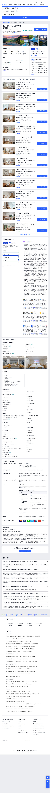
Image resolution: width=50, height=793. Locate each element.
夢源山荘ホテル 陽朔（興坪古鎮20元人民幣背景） (16, 636)
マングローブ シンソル (25, 691)
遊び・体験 (29, 4)
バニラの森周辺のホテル (10, 671)
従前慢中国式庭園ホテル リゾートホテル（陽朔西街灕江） (17, 658)
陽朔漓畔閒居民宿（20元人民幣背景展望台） (14, 643)
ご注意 (4, 410)
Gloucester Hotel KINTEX (21, 711)
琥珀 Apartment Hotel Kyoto (25, 696)
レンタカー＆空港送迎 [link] (39, 4)
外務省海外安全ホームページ (8, 725)
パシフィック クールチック (35, 703)
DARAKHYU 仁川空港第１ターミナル (13, 691)
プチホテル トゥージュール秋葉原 (12, 696)
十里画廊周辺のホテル (10, 673)
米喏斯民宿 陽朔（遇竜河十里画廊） (13, 651)
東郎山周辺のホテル (31, 671)
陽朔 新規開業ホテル (17, 681)
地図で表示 (33, 74)
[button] (39, 2)
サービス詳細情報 (5, 728)
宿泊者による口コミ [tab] (11, 79)
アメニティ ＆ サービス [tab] (23, 79)
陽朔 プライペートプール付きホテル (29, 681)
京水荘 (27, 703)
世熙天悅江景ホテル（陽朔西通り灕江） (14, 661)
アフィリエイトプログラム (38, 725)
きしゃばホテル (15, 706)
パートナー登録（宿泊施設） (39, 728)
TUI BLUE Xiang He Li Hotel (26, 651)
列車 (24, 4)
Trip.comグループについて (23, 732)
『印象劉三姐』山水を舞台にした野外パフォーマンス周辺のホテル (19, 668)
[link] (36, 2)
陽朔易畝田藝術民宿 (30, 648)
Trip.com (3, 614)
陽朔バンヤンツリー (27, 661)
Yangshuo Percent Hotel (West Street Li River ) (15, 638)
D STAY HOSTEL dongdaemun (11, 708)
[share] (47, 782)
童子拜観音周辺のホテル (21, 671)
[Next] (47, 362)
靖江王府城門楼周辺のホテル (11, 666)
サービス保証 (4, 723)
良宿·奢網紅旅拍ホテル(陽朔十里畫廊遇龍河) (15, 641)
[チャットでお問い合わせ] (47, 786)
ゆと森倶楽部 (8, 706)
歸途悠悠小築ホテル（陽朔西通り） (34, 636)
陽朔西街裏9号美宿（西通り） (12, 646)
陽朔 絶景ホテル (9, 681)
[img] (11, 40)
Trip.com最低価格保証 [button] (29, 30)
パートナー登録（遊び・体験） (39, 732)
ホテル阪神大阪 (31, 706)
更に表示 (4, 70)
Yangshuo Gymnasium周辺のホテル (13, 676)
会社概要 (19, 721)
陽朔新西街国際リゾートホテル (12, 653)
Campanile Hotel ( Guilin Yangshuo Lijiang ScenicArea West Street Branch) (20, 656)
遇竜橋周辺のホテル (33, 666)
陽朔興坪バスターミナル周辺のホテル (23, 673)
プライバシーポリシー (22, 730)
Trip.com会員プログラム (38, 723)
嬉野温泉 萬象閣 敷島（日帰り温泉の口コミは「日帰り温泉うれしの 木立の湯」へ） (22, 693)
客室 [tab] (4, 79)
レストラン (5, 347)
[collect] (47, 777)
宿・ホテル (4, 4)
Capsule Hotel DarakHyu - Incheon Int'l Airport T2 (15, 701)
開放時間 (5, 406)
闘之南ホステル (28, 641)
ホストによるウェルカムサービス (10, 444)
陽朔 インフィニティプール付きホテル (25, 683)
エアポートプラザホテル (10, 711)
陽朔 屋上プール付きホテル (22, 686)
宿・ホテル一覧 (36, 730)
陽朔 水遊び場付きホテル (11, 686)
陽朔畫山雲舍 (34, 661)
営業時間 (5, 408)
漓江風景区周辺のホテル (23, 666)
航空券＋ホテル (17, 4)
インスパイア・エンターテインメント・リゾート (15, 703)
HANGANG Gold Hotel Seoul (11, 698)
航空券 (10, 4)
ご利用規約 (20, 728)
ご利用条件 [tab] (32, 79)
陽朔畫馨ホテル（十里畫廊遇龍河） (31, 643)
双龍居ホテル (29, 711)
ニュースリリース (21, 723)
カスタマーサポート (6, 721)
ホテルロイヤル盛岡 (23, 706)
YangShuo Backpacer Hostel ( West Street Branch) (15, 648)
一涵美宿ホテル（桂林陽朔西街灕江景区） (27, 646)
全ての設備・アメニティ (7, 63)
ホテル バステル (21, 698)
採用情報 (19, 725)
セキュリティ (36, 734)
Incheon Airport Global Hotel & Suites (25, 708)
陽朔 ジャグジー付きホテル (11, 683)
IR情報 (34, 721)
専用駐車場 (28, 344)
